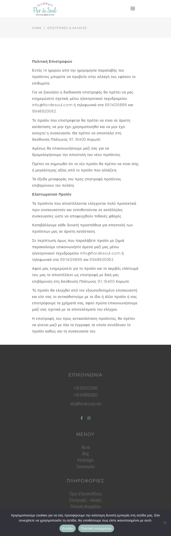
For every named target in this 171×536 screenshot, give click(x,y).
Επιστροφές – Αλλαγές (85, 500)
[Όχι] (164, 522)
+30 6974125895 (86, 388)
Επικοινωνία (86, 466)
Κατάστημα (85, 460)
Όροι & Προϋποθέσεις (85, 494)
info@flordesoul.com (85, 404)
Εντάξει (67, 528)
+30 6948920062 (86, 395)
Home (37, 28)
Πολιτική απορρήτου (86, 506)
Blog (85, 453)
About (85, 447)
